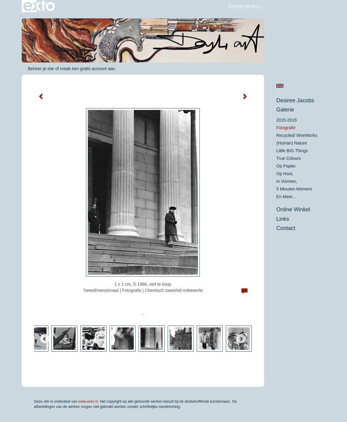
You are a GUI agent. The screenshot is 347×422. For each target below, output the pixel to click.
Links (282, 219)
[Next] (241, 338)
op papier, (286, 166)
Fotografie (286, 127)
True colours (288, 158)
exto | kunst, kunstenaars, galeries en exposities (39, 6)
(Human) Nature (291, 143)
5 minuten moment (294, 189)
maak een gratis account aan (87, 68)
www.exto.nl (88, 401)
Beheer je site (41, 68)
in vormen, (286, 181)
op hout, (284, 173)
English (279, 86)
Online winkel (293, 209)
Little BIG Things (292, 150)
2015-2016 (286, 120)
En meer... (286, 196)
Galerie (285, 110)
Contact (285, 228)
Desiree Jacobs (243, 6)
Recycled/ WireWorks (296, 135)
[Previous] (44, 338)
